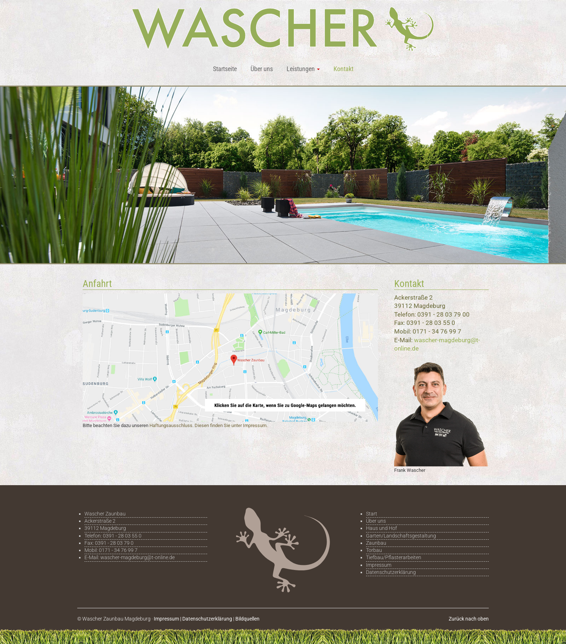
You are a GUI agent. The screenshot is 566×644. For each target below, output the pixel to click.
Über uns (262, 69)
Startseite (225, 69)
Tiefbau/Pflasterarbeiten (393, 557)
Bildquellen (247, 619)
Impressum (378, 565)
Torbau (374, 550)
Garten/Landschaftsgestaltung (401, 536)
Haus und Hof (381, 528)
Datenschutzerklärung (391, 572)
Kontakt (343, 69)
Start (371, 514)
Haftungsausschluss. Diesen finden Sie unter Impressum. (208, 425)
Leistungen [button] (303, 69)
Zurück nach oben (469, 619)
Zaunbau (376, 543)
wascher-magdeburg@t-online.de (137, 557)
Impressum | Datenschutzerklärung (193, 619)
